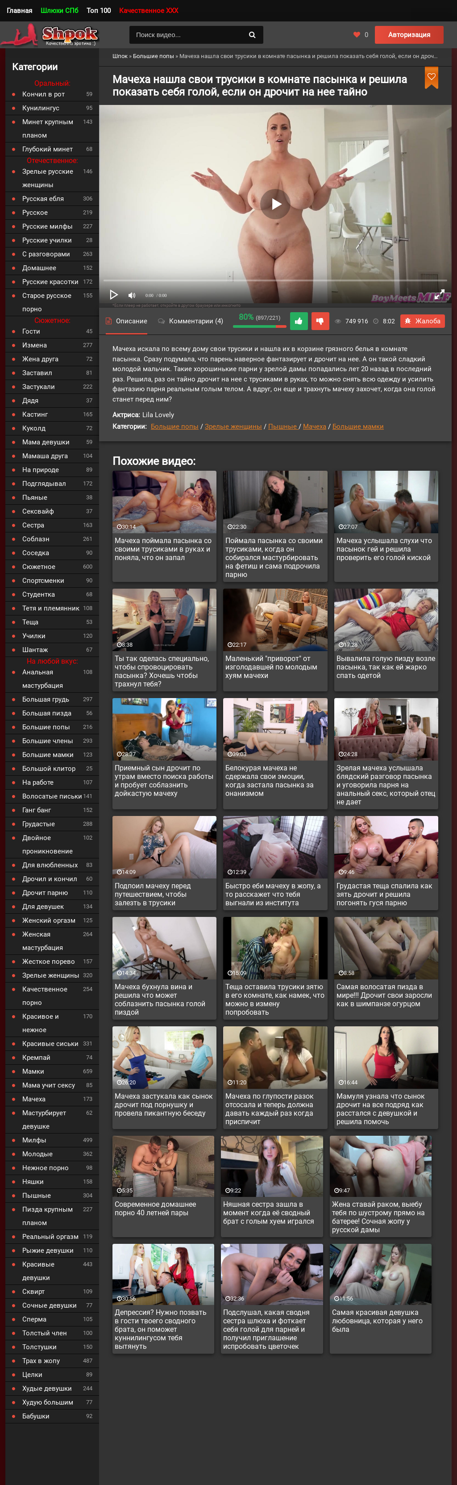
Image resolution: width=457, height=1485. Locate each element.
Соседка (35, 553)
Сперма (34, 1319)
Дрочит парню (45, 893)
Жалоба (422, 321)
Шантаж (35, 650)
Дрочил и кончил (49, 879)
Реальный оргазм (50, 1237)
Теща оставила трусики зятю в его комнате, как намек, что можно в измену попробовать (274, 999)
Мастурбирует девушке (44, 1119)
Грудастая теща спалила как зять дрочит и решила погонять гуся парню (384, 894)
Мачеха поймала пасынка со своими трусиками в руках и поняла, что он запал (163, 549)
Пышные (283, 426)
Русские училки (47, 240)
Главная (19, 11)
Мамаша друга (45, 456)
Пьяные (34, 498)
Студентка (38, 594)
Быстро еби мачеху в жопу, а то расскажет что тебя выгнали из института (273, 894)
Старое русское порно (46, 302)
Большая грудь (45, 699)
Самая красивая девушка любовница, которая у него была (377, 1321)
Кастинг (35, 414)
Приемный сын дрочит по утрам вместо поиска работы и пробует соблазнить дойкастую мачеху (164, 781)
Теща (30, 622)
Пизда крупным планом (47, 1216)
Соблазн (36, 539)
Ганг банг (36, 810)
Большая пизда (46, 713)
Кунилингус (40, 108)
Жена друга (40, 359)
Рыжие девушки (48, 1251)
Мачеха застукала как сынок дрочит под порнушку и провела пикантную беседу (164, 1104)
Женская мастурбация (42, 941)
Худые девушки (47, 1389)
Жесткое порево (48, 962)
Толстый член (44, 1333)
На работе (38, 782)
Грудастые (38, 824)
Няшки (33, 1182)
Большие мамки (358, 426)
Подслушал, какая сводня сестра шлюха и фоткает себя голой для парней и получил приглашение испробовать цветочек (266, 1329)
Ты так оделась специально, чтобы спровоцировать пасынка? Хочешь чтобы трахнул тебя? (162, 671)
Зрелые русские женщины (47, 178)
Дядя (30, 401)
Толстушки (39, 1347)
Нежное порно (45, 1168)
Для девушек (43, 907)
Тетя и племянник (50, 608)
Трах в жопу (41, 1361)
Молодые (37, 1154)
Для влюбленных (50, 865)
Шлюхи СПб (59, 11)
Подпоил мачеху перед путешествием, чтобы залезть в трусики (153, 894)
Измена (34, 345)
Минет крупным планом (47, 128)
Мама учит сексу (48, 1085)
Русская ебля (43, 199)
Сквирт (33, 1292)
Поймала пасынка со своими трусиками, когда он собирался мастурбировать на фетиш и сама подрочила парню (274, 557)
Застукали (38, 387)
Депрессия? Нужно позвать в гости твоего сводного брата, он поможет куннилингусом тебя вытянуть (161, 1329)
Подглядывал (44, 484)
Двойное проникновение (47, 844)
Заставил (37, 373)
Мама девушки (46, 442)
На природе (40, 470)
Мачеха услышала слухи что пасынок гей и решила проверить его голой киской (384, 549)
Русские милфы (47, 226)
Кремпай (36, 1058)
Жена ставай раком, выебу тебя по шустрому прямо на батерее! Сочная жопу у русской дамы (378, 1217)
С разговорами (46, 254)
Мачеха (314, 426)
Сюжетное (38, 567)
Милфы (34, 1140)
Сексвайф (38, 511)
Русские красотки (50, 282)
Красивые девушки (38, 1271)
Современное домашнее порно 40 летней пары (155, 1208)
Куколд (34, 428)
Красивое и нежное (40, 1023)
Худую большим (47, 1402)
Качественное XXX (148, 11)
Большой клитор (48, 769)
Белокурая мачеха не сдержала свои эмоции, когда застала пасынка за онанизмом (269, 781)
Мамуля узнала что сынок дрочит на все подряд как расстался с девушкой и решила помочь (381, 1109)
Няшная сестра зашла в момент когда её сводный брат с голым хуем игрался (268, 1213)
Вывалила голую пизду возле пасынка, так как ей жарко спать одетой (386, 667)
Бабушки (36, 1416)
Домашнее (39, 268)
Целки (32, 1375)
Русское (35, 213)
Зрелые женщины (233, 426)
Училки (34, 636)
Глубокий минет (47, 149)
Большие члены (47, 741)
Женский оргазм (48, 920)
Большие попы (175, 426)
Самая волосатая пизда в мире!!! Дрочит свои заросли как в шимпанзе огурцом (384, 995)
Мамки (33, 1071)
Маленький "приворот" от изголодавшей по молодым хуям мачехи (271, 667)
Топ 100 (99, 11)
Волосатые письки (52, 796)
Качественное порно (44, 996)
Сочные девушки (49, 1305)
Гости (31, 331)
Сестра (33, 525)
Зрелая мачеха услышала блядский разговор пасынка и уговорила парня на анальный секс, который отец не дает (386, 785)
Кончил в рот (43, 94)
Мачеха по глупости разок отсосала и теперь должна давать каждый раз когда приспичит (269, 1109)
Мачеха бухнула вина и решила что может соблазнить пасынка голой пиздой (160, 999)
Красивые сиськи (50, 1044)
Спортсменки (43, 581)
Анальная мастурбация (42, 679)
